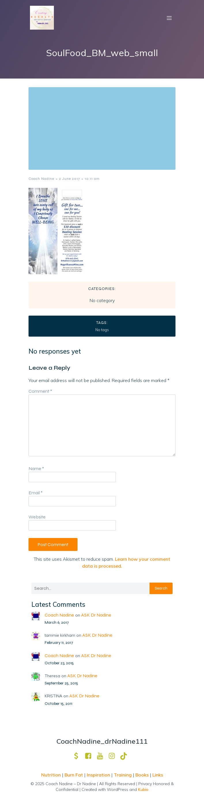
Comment (40, 391)
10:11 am (92, 179)
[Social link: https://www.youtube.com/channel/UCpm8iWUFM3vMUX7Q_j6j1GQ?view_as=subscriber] (102, 756)
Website (37, 517)
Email (36, 492)
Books (142, 775)
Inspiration (98, 775)
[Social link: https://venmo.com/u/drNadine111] (78, 756)
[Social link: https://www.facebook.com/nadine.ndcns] (90, 756)
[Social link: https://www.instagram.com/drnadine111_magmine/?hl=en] (114, 756)
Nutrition (51, 775)
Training (123, 775)
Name (36, 468)
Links (157, 775)
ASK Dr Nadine (96, 615)
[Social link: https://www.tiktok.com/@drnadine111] (126, 756)
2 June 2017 (69, 179)
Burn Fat (74, 775)
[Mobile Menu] (169, 18)
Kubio (143, 789)
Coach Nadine (41, 179)
